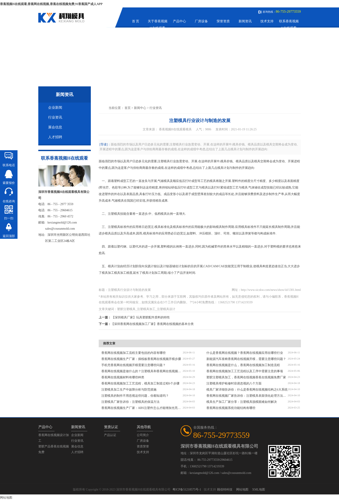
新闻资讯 (245, 21)
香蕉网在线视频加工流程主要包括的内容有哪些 (133, 352)
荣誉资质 (223, 21)
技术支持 (267, 21)
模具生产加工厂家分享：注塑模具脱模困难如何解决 (241, 401)
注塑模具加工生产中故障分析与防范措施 (128, 389)
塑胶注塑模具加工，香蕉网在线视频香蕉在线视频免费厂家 (246, 377)
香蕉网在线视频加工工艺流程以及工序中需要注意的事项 (244, 371)
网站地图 (242, 489)
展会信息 (55, 127)
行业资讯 (55, 117)
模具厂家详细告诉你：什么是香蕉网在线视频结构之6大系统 (247, 389)
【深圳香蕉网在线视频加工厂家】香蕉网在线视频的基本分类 (152, 324)
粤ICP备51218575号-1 (186, 489)
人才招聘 (55, 137)
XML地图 (258, 489)
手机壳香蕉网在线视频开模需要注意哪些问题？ (133, 365)
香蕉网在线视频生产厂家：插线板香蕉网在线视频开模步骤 (141, 359)
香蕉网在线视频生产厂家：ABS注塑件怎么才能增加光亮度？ (142, 408)
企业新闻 (55, 107)
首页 (128, 108)
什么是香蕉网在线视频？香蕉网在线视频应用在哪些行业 (244, 352)
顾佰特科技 (224, 489)
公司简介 (143, 435)
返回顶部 (9, 236)
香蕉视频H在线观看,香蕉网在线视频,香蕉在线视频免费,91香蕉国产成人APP (51, 4)
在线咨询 (9, 201)
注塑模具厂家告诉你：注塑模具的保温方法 (130, 401)
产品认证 (110, 435)
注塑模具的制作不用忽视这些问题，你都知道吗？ (135, 395)
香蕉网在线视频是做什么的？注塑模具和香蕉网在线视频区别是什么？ (142, 371)
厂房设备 (201, 21)
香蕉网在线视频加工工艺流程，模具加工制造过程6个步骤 (140, 383)
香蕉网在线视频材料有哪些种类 (122, 377)
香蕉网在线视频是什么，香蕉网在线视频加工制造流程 (243, 365)
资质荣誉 (143, 446)
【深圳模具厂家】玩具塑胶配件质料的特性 (141, 317)
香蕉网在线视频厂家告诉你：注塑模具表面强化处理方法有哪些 (247, 395)
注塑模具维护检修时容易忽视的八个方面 (234, 383)
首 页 (135, 21)
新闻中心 (140, 108)
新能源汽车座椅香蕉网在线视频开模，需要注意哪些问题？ (246, 359)
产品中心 (179, 21)
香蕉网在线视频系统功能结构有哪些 (230, 408)
